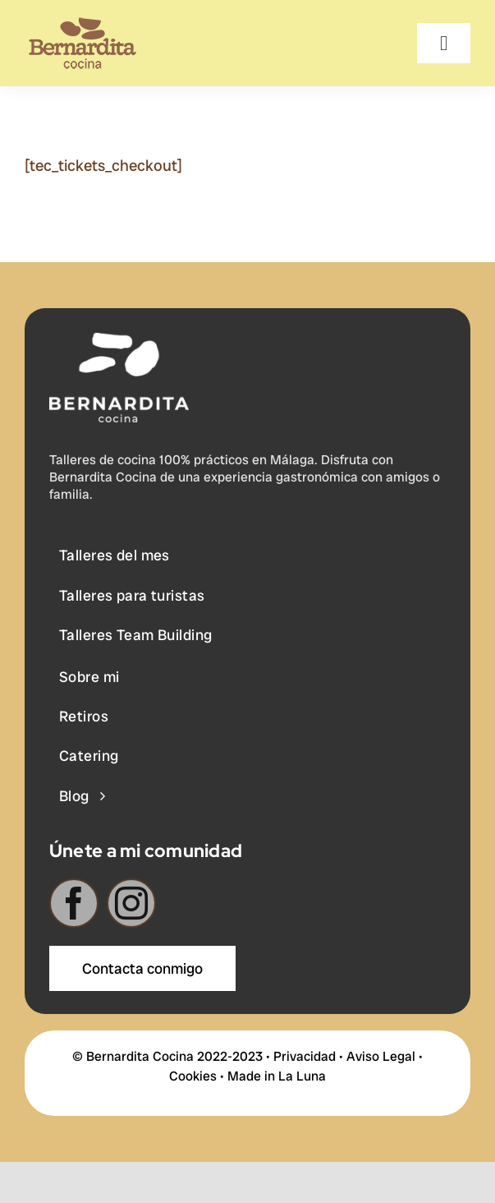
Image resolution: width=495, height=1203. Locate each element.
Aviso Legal (380, 1056)
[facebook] (74, 906)
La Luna (302, 1076)
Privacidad (304, 1056)
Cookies (193, 1076)
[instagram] (131, 906)
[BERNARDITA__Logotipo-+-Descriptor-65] (82, 24)
